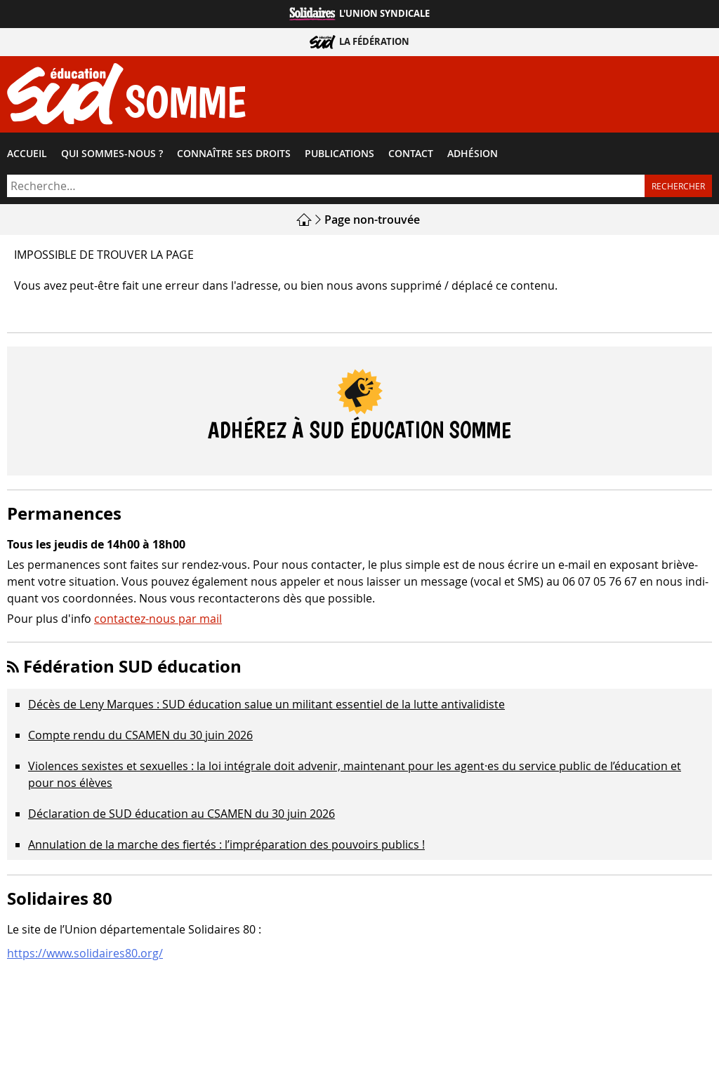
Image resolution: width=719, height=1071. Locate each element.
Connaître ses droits (234, 153)
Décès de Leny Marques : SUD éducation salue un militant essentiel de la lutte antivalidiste (266, 704)
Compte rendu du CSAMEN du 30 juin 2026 (140, 735)
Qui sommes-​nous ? (112, 153)
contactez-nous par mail (158, 618)
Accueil (27, 153)
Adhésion (472, 153)
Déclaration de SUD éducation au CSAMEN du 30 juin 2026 (181, 813)
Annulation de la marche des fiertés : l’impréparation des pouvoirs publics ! (226, 844)
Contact (410, 153)
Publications (339, 153)
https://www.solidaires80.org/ (85, 953)
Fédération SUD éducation (132, 666)
